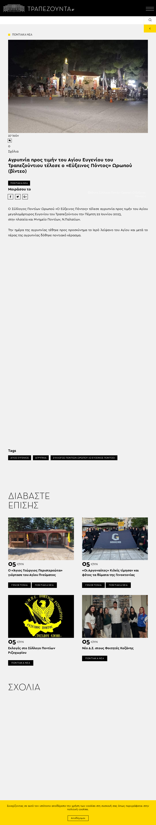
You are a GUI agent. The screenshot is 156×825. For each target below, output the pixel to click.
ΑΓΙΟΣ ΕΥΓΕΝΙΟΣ (19, 458)
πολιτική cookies (77, 809)
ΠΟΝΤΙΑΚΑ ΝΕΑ (19, 183)
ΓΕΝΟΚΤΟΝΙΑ (19, 585)
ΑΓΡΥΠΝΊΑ (41, 458)
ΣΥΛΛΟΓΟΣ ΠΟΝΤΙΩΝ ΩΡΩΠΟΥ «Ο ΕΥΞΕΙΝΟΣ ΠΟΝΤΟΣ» (84, 458)
